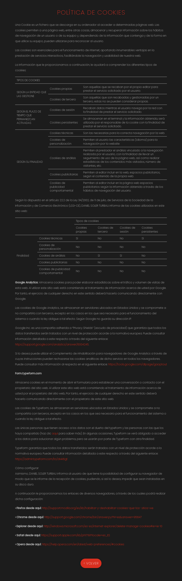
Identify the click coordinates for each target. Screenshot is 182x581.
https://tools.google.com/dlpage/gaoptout (137, 364)
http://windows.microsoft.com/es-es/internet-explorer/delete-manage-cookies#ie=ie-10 (103, 526)
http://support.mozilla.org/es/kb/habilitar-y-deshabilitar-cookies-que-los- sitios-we (97, 508)
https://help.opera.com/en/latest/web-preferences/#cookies (83, 544)
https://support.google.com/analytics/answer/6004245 (52, 344)
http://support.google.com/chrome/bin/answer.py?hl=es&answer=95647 (93, 517)
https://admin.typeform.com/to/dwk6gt (41, 459)
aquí (55, 433)
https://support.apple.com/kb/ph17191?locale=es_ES (75, 535)
